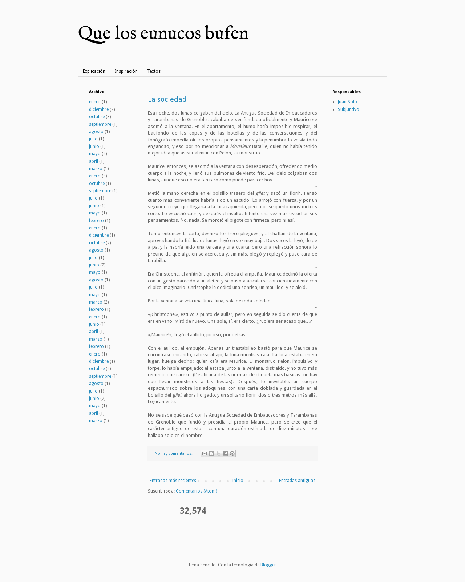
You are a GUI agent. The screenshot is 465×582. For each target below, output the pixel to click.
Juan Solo (347, 101)
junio (94, 146)
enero (95, 101)
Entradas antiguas (297, 480)
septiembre (100, 124)
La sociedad (167, 99)
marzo (95, 168)
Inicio (237, 480)
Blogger (268, 564)
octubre (97, 116)
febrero (96, 220)
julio (93, 138)
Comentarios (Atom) (196, 491)
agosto (96, 131)
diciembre (99, 109)
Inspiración (126, 71)
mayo (95, 153)
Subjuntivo (348, 109)
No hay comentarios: (174, 453)
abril (93, 161)
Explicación (94, 71)
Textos (154, 71)
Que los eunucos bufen (163, 34)
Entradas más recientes (173, 480)
